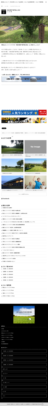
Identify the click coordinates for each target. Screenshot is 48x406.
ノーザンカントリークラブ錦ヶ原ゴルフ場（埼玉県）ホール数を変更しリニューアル (18, 221)
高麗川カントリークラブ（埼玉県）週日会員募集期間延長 (13, 224)
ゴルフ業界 (5, 387)
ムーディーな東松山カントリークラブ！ (10, 190)
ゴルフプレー (5, 373)
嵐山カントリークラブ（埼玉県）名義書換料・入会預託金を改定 (14, 213)
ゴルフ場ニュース (6, 382)
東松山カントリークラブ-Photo (8, 287)
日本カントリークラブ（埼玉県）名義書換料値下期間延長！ (12, 133)
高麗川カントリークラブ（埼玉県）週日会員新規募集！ (35, 132)
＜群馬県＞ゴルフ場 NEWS (7, 271)
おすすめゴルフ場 (4, 330)
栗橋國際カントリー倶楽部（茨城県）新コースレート (12, 230)
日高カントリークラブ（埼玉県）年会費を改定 (11, 210)
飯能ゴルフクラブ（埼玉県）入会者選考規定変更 (11, 227)
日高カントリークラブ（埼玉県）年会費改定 (11, 238)
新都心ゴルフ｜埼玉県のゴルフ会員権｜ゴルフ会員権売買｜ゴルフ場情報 (23, 404)
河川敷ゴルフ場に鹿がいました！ (8, 261)
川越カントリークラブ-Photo (8, 293)
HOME (2, 328)
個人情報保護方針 (4, 343)
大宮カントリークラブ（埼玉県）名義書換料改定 (11, 241)
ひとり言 (4, 391)
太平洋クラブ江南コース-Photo (8, 295)
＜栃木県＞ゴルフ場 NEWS (7, 274)
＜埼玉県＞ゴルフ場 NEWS (7, 268)
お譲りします (5, 369)
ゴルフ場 (10, 11)
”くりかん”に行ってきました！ (8, 250)
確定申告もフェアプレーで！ (8, 235)
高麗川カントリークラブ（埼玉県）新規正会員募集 (12, 219)
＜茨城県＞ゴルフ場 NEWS (7, 277)
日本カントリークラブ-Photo (8, 290)
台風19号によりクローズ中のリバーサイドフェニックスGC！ (14, 255)
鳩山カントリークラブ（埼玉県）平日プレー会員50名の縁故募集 (14, 233)
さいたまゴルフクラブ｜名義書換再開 (33, 173)
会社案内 (3, 341)
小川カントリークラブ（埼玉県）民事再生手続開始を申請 (13, 247)
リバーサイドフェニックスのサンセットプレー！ (11, 216)
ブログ (4, 395)
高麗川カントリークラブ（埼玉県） (9, 258)
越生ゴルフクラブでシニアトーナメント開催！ (11, 244)
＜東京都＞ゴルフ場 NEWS (7, 280)
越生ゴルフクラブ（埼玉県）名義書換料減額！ (11, 252)
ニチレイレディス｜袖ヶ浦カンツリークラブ (34, 190)
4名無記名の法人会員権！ (7, 173)
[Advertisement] (24, 97)
